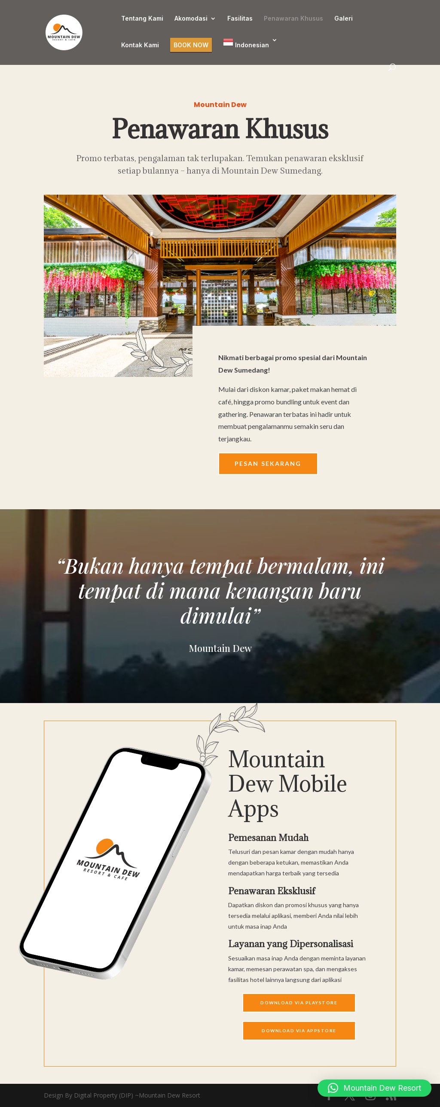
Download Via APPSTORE (299, 1030)
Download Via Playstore (298, 1002)
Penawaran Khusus (293, 18)
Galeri (343, 18)
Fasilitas (240, 18)
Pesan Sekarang (268, 463)
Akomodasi (191, 18)
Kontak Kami (140, 45)
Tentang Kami (142, 18)
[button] (374, 1088)
